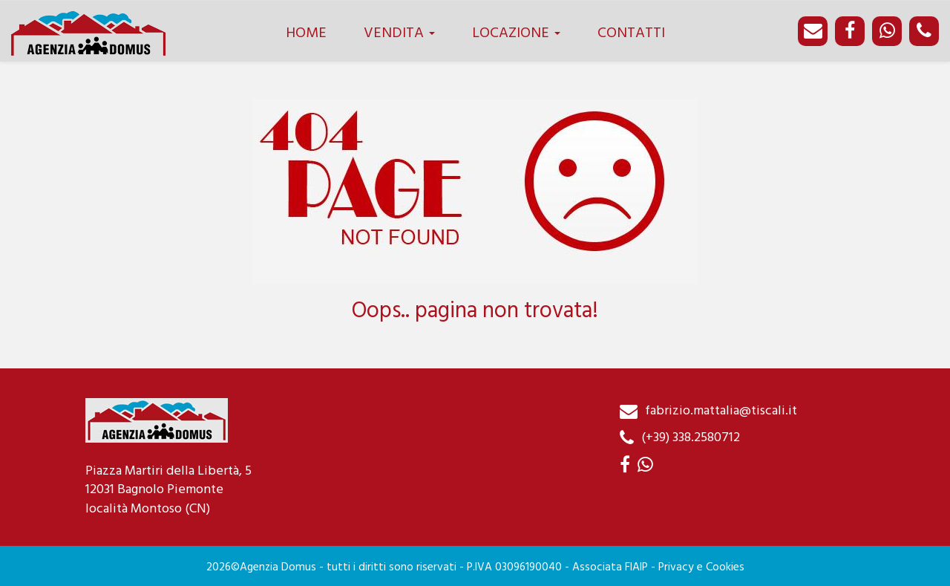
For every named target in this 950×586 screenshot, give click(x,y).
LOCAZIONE (516, 33)
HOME (306, 33)
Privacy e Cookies (701, 567)
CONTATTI (631, 33)
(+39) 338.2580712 (690, 438)
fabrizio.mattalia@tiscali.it (721, 411)
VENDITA (399, 33)
